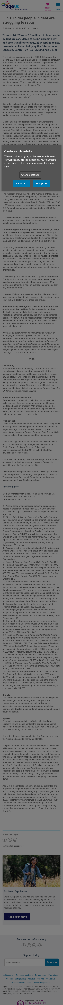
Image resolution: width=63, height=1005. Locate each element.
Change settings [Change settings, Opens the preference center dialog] (30, 175)
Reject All (21, 183)
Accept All (41, 183)
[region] (31, 168)
